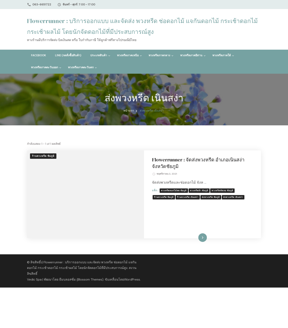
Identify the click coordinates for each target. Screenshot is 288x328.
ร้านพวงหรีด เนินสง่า (187, 197)
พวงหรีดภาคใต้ (221, 55)
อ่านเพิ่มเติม (196, 237)
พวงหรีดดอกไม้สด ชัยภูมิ (174, 190)
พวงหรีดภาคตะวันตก (81, 67)
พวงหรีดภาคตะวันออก (44, 67)
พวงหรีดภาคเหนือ (128, 55)
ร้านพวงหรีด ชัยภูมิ (43, 156)
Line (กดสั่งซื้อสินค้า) (68, 55)
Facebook (38, 55)
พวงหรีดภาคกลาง (159, 55)
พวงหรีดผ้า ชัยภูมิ (199, 190)
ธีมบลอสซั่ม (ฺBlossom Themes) (81, 279)
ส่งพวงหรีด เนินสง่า (233, 197)
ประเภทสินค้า (98, 55)
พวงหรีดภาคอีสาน (191, 55)
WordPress (132, 279)
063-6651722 (41, 4)
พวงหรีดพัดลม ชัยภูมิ (222, 190)
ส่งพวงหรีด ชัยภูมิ (211, 197)
